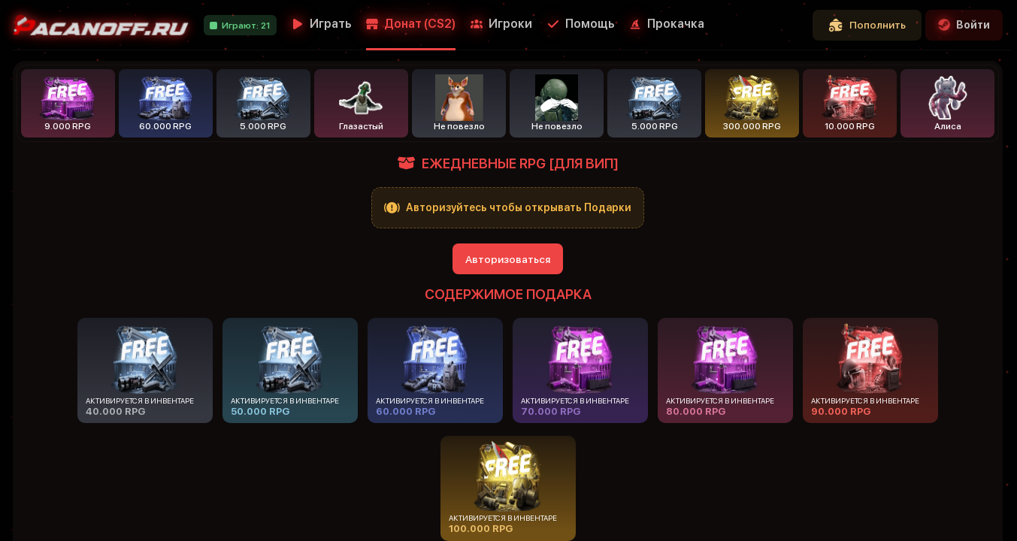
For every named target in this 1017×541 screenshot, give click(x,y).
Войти (964, 25)
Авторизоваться (507, 259)
